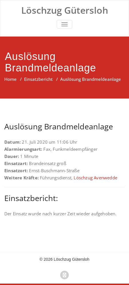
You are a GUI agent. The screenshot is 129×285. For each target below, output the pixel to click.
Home (10, 79)
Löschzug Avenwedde (95, 177)
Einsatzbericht (38, 79)
